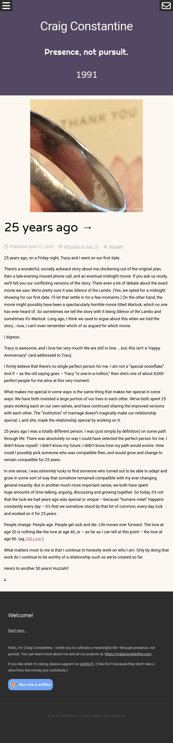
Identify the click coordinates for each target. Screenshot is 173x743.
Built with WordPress (63, 716)
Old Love (33, 538)
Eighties (97, 716)
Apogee (113, 246)
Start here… (17, 630)
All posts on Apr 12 (78, 246)
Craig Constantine (86, 26)
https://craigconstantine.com (128, 654)
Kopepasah (116, 716)
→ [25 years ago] (87, 227)
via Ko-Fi (86, 664)
